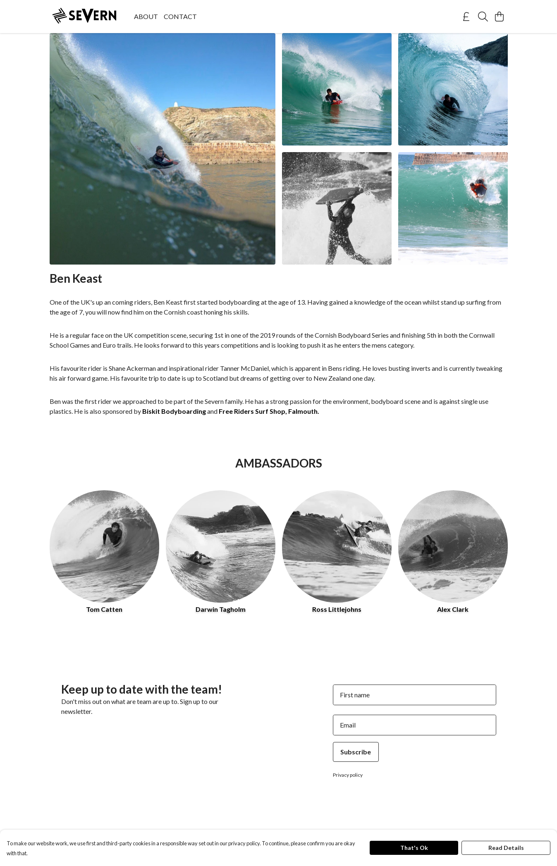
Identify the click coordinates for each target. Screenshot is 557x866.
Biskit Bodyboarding (174, 411)
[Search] (483, 16)
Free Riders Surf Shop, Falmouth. (269, 411)
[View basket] (499, 16)
